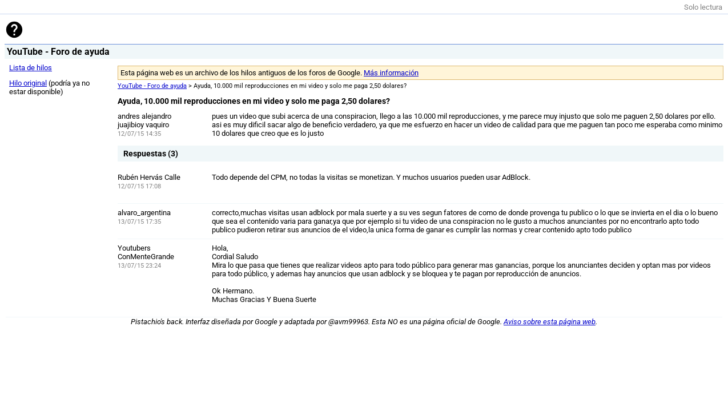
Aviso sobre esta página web (550, 321)
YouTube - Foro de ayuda (152, 86)
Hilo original (28, 83)
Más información (391, 72)
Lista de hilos (30, 67)
